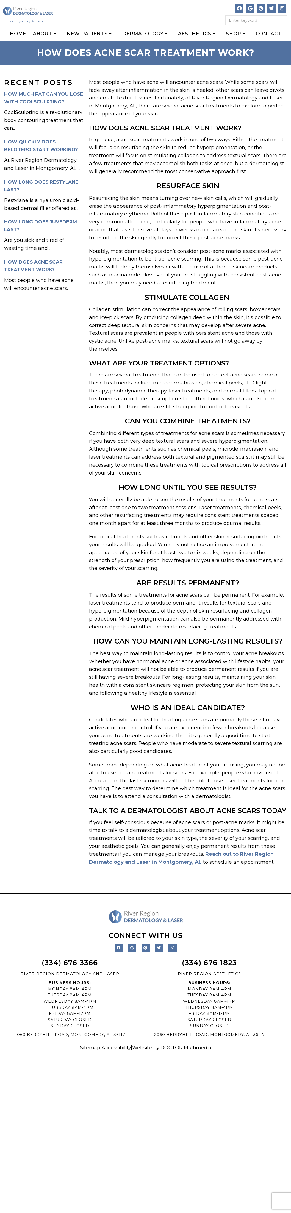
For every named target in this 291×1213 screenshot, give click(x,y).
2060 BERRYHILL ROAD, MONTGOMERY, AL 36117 (70, 1034)
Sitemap (88, 1047)
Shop (233, 33)
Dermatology (142, 33)
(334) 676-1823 (209, 962)
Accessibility (115, 1047)
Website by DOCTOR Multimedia (173, 1047)
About (42, 33)
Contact (268, 33)
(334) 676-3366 (70, 962)
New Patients (87, 33)
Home (18, 33)
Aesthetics (194, 33)
